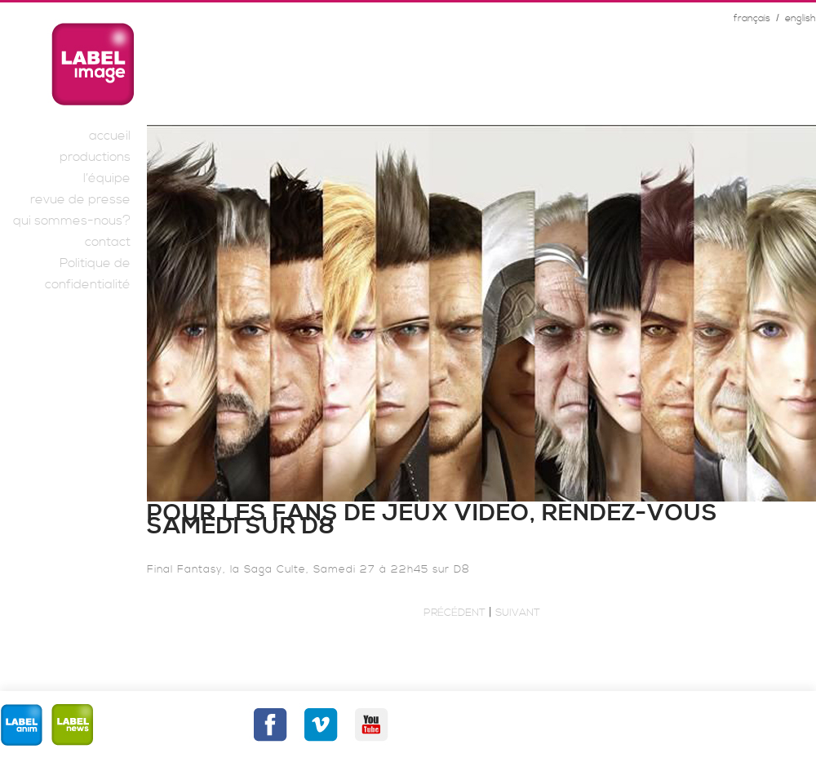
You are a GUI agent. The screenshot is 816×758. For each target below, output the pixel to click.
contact (108, 242)
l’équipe (107, 178)
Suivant (517, 612)
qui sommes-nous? (72, 220)
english (800, 18)
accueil (110, 135)
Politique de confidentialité (88, 273)
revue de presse (80, 199)
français (752, 18)
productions (95, 157)
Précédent (455, 612)
